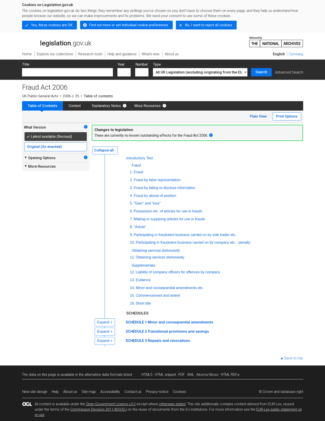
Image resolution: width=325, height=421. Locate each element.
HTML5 (146, 374)
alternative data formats (104, 374)
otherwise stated (172, 404)
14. (132, 288)
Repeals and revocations (169, 341)
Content (75, 106)
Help (55, 392)
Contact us (132, 392)
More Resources (147, 106)
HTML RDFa (230, 374)
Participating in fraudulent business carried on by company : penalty (193, 242)
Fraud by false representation (157, 180)
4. (131, 196)
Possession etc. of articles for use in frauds (168, 211)
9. (131, 235)
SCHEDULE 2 (136, 331)
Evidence (143, 280)
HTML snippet (165, 374)
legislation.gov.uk (56, 41)
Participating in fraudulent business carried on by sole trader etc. (185, 235)
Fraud (138, 172)
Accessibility (110, 392)
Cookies (179, 392)
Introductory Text (139, 158)
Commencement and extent (158, 295)
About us (70, 392)
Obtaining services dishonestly (160, 257)
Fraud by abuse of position (155, 196)
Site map (89, 392)
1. (131, 172)
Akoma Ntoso (207, 374)
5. (131, 203)
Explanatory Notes (106, 106)
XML (190, 374)
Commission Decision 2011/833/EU (98, 409)
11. (132, 257)
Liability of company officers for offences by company (178, 272)
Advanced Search (289, 72)
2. (131, 180)
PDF (181, 374)
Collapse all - (105, 150)
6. (131, 211)
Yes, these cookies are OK (51, 25)
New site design (34, 392)
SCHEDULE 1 (136, 322)
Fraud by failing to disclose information (164, 188)
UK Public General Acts (40, 96)
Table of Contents (42, 106)
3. (131, 188)
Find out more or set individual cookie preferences (128, 25)
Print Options (287, 116)
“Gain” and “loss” (147, 203)
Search (261, 72)
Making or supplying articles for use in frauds (169, 219)
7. (131, 219)
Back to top (293, 358)
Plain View (258, 116)
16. (132, 303)
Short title (143, 303)
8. (131, 227)
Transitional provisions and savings (178, 331)
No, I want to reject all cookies (208, 25)
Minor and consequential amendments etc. (170, 288)
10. (132, 242)
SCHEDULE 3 (136, 341)
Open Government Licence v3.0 (111, 404)
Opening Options (40, 158)
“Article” (140, 227)
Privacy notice (157, 392)
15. (132, 295)
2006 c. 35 (71, 96)
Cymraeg (296, 54)
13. (132, 280)
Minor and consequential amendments (180, 322)
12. (132, 272)
